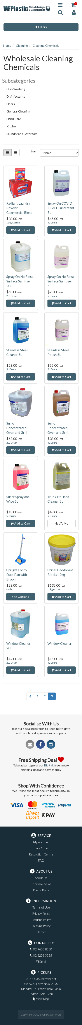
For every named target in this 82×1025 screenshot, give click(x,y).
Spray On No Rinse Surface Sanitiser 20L (19, 281)
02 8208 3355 (41, 955)
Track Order (41, 848)
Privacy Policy (41, 913)
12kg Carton (13, 222)
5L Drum (52, 222)
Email (41, 961)
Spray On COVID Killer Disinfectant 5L (60, 207)
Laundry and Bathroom (24, 134)
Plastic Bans (41, 890)
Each (9, 589)
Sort (34, 151)
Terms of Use (41, 907)
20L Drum (11, 296)
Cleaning (22, 45)
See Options (20, 596)
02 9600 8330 (41, 949)
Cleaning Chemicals (46, 45)
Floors (13, 104)
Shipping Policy (41, 926)
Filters (41, 27)
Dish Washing (18, 89)
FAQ (41, 860)
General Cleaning (20, 111)
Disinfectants (18, 97)
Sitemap (41, 932)
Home (7, 45)
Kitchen (14, 126)
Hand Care (16, 119)
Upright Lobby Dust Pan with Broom (16, 574)
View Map (41, 999)
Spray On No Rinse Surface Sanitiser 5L (61, 281)
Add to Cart (20, 230)
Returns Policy (41, 919)
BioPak (49, 765)
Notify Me (61, 523)
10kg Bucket (54, 589)
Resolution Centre (41, 854)
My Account (41, 842)
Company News (41, 884)
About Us (41, 878)
